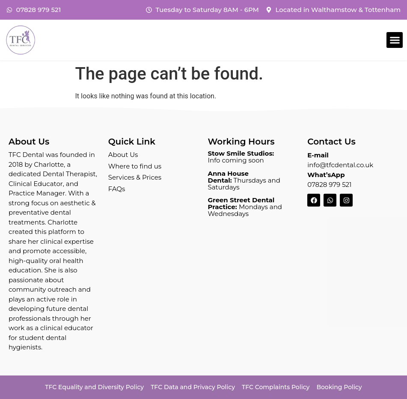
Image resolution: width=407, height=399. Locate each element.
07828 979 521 (329, 184)
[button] (394, 40)
